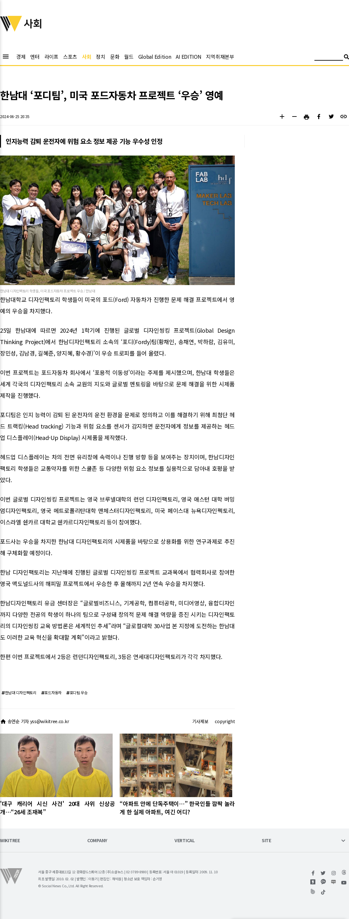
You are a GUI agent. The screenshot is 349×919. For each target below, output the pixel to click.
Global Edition (154, 56)
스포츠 (70, 56)
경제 (20, 56)
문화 (114, 56)
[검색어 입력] (328, 58)
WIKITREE (10, 840)
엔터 (34, 56)
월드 (128, 56)
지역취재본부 (220, 56)
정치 (100, 56)
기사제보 (200, 721)
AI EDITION (188, 56)
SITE (266, 840)
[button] (281, 117)
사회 (86, 56)
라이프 (51, 56)
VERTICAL (184, 840)
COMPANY (97, 840)
